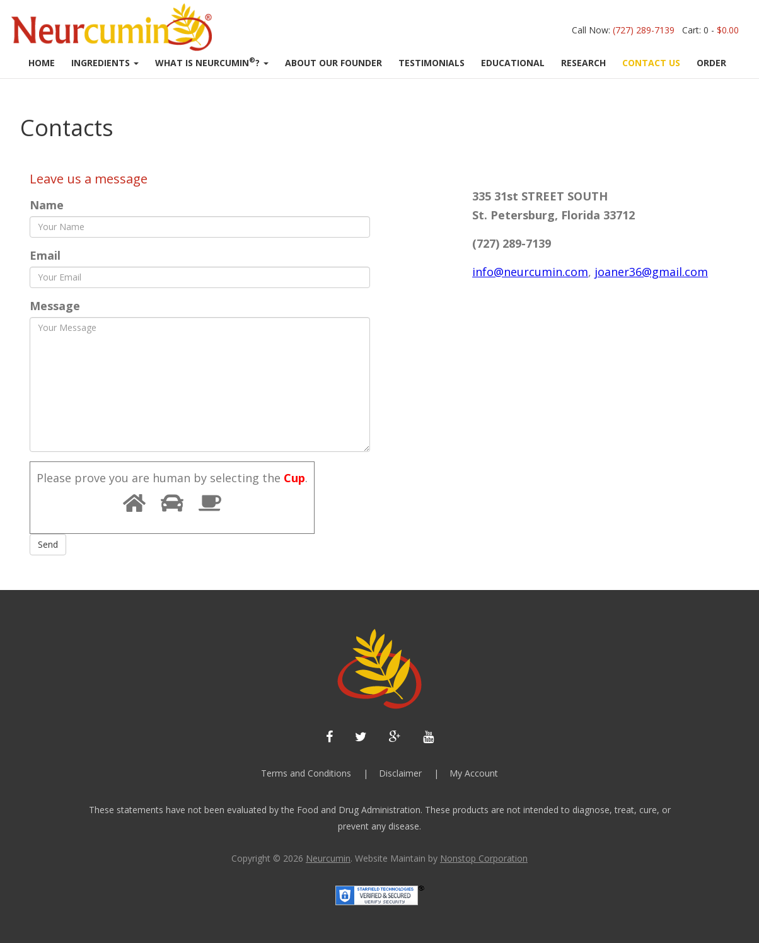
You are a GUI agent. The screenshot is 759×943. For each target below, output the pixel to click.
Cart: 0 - (710, 30)
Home (41, 63)
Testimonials (431, 63)
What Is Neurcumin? (212, 61)
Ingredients (105, 63)
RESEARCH (583, 63)
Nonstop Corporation (484, 858)
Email (45, 255)
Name (47, 204)
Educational (513, 63)
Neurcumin (328, 858)
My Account (473, 773)
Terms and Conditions (306, 773)
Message (55, 305)
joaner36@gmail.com (651, 271)
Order (711, 63)
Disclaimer (400, 773)
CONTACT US (651, 63)
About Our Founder (333, 63)
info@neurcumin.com (530, 271)
